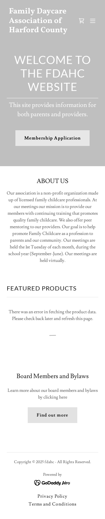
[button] (92, 20)
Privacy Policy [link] (52, 496)
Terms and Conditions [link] (52, 504)
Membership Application (52, 138)
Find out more (52, 415)
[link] (39, 31)
